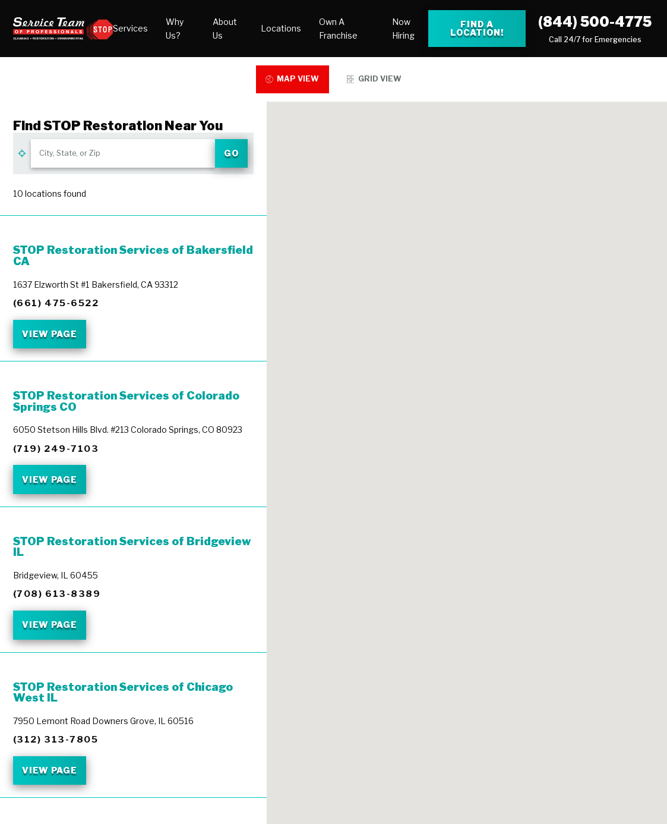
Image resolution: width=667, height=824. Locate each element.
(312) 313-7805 (56, 739)
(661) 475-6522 (56, 303)
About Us (225, 28)
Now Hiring (403, 28)
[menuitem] (130, 28)
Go (231, 153)
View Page (50, 334)
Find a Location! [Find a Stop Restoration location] (477, 28)
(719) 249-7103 (56, 448)
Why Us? (175, 28)
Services (130, 28)
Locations (281, 28)
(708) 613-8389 (57, 593)
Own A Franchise (338, 28)
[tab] (293, 79)
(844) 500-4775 (595, 21)
